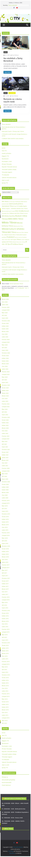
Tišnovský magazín (7, 172)
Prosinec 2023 (6, 371)
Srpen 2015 (5, 640)
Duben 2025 (5, 329)
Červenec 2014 (6, 675)
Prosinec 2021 (6, 436)
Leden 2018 (5, 562)
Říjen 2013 (5, 699)
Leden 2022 (5, 433)
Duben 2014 (5, 683)
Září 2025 (4, 315)
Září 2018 (4, 541)
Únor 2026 (5, 302)
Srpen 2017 (5, 575)
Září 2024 (4, 347)
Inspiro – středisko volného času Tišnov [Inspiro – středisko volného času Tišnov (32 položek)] (17, 208)
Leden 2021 (5, 465)
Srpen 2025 (5, 318)
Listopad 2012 (6, 718)
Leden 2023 (5, 401)
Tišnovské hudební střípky (9, 169)
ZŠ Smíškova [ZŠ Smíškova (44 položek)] (14, 244)
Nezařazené (5, 159)
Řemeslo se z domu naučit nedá (12, 100)
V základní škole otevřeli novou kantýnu (13, 138)
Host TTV (4, 150)
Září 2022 (4, 412)
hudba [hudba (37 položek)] (20, 206)
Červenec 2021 (6, 449)
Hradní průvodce (6, 153)
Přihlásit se (5, 777)
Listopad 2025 (6, 310)
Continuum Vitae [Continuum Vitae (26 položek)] (19, 201)
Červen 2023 (5, 388)
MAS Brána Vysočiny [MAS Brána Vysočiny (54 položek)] (8, 216)
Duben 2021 (5, 457)
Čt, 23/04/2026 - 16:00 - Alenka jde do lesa (13, 809)
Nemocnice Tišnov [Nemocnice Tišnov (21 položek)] (20, 232)
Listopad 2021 (6, 439)
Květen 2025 (5, 326)
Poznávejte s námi (7, 161)
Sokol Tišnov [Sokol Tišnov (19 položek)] (7, 239)
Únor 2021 (5, 463)
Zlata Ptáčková (15, 55)
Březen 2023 (5, 396)
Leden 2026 (5, 304)
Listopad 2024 (6, 342)
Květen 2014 (5, 680)
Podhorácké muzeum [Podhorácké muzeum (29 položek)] (21, 234)
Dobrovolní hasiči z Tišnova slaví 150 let (13, 131)
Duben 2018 (5, 554)
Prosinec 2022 (6, 404)
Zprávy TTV (5, 183)
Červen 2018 (5, 549)
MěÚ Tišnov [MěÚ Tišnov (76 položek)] (12, 232)
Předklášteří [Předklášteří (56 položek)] (10, 237)
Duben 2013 (5, 707)
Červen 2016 (5, 613)
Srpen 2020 (5, 479)
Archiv (5, 52)
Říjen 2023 (5, 377)
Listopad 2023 (6, 374)
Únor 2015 (5, 656)
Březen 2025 (5, 331)
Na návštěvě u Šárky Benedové (12, 59)
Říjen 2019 (5, 506)
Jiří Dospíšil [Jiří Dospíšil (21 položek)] (12, 211)
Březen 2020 (5, 492)
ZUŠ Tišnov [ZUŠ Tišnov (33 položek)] (9, 242)
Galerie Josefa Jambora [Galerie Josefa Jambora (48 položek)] (16, 204)
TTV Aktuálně (12, 93)
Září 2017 (4, 573)
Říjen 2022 (5, 409)
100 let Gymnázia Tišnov (16, 283)
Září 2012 (4, 723)
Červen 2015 (5, 645)
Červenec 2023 (6, 385)
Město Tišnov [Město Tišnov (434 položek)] (9, 222)
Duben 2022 (5, 425)
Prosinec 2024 (6, 339)
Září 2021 (4, 444)
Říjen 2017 (5, 570)
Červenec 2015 (6, 642)
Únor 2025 (5, 334)
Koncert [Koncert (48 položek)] (26, 211)
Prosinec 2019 (6, 500)
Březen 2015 (5, 653)
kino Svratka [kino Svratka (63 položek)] (19, 211)
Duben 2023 (5, 393)
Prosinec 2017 (6, 565)
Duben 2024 (5, 361)
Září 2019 (4, 508)
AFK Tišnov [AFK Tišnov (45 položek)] (5, 201)
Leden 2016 (5, 626)
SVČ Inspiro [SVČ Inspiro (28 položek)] (13, 239)
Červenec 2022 (6, 417)
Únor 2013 (5, 712)
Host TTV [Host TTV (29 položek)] (16, 206)
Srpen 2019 (5, 511)
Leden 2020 (5, 498)
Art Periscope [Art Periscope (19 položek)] (12, 201)
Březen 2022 (5, 428)
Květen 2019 (5, 519)
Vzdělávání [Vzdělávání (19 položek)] (27, 239)
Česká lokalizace (6, 785)
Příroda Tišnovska (7, 164)
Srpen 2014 (5, 672)
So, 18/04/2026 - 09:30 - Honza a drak (12, 817)
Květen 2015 (5, 648)
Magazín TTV (5, 156)
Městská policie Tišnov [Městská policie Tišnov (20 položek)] (18, 226)
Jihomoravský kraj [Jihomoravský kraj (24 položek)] (6, 211)
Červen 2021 (5, 452)
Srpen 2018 (5, 543)
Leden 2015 (5, 659)
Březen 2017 (5, 589)
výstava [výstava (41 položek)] (4, 242)
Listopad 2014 (6, 664)
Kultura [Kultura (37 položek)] (12, 213)
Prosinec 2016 (6, 597)
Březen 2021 (5, 460)
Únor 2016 (5, 624)
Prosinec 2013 (6, 693)
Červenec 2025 (6, 320)
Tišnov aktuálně (12, 5)
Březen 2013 (5, 710)
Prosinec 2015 (6, 629)
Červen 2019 (5, 516)
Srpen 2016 (5, 608)
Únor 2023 (5, 398)
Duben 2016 (5, 618)
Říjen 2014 (5, 667)
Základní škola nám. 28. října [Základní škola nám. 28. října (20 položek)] (19, 242)
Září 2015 (4, 637)
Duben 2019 (5, 522)
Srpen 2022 (5, 414)
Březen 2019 (5, 524)
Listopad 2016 (6, 600)
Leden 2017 (5, 594)
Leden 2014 (5, 691)
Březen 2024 (5, 363)
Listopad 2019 (6, 503)
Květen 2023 (5, 390)
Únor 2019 (5, 527)
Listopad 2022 (6, 406)
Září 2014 (4, 669)
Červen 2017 (5, 581)
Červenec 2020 (6, 481)
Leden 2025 (5, 337)
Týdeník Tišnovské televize (9, 177)
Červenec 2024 (6, 353)
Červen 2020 (5, 484)
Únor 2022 (5, 431)
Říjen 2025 (5, 312)
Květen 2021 (5, 455)
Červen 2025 (5, 323)
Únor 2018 (5, 559)
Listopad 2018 (6, 535)
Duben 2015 (5, 651)
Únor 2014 (5, 688)
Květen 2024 (5, 358)
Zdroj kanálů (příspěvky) (8, 780)
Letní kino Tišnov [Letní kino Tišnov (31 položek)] (18, 213)
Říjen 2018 (5, 538)
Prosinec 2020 (6, 468)
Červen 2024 (5, 355)
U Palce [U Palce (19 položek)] (22, 239)
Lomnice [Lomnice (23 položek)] (26, 213)
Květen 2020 (5, 487)
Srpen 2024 (5, 350)
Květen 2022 (5, 422)
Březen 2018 (5, 557)
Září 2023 (4, 380)
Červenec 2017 (6, 578)
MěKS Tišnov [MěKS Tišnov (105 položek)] (18, 219)
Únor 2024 (5, 366)
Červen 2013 (5, 702)
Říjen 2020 (5, 473)
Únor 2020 (5, 495)
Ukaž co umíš (5, 180)
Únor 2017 (5, 592)
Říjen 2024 (5, 345)
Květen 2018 (5, 551)
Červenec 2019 (6, 514)
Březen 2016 (5, 621)
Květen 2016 (5, 616)
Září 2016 (4, 605)
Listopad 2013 (6, 696)
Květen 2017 (5, 583)
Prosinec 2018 (6, 532)
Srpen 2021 (5, 447)
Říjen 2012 (5, 720)
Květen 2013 (5, 704)
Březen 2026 (5, 299)
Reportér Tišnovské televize (9, 167)
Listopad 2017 (6, 567)
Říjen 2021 (5, 441)
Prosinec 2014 (6, 661)
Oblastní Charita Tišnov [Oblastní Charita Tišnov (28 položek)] (10, 234)
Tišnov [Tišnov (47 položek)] (19, 239)
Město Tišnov (8, 829)
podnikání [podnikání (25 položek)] (4, 237)
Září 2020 (4, 476)
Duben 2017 (5, 586)
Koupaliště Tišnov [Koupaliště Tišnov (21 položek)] (5, 213)
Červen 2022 (5, 420)
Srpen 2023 (5, 382)
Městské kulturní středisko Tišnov (14, 798)
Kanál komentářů (6, 782)
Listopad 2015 (6, 632)
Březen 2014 (5, 685)
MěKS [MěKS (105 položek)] (10, 219)
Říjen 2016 (5, 602)
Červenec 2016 (6, 610)
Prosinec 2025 (6, 307)
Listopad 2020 (6, 471)
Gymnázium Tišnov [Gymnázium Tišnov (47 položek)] (8, 206)
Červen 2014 (5, 677)
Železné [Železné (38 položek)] (21, 244)
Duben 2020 (5, 490)
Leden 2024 (5, 369)
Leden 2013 (5, 715)
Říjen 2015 (5, 634)
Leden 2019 (5, 530)
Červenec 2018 (6, 546)
